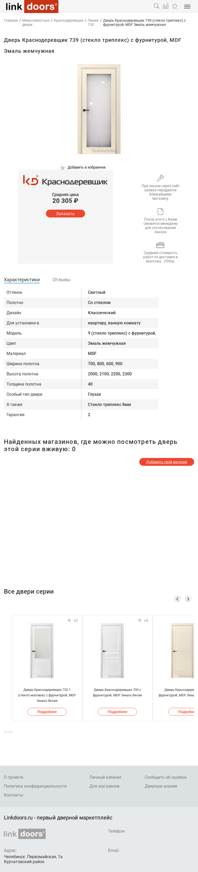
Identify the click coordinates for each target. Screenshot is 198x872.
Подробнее (47, 712)
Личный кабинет (105, 777)
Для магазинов (104, 786)
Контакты (13, 795)
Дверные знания (161, 786)
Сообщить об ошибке (165, 777)
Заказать (65, 213)
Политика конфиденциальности (35, 786)
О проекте (13, 777)
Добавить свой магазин (166, 462)
